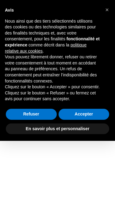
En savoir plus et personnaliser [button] (58, 128)
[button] (107, 10)
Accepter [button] (84, 114)
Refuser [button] (31, 114)
